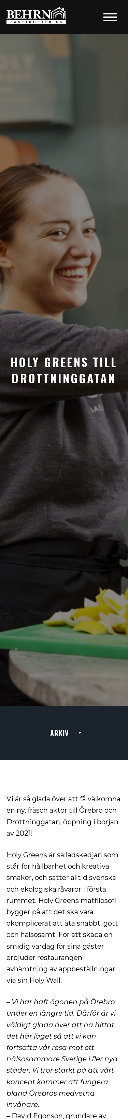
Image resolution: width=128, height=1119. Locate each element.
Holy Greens (26, 855)
